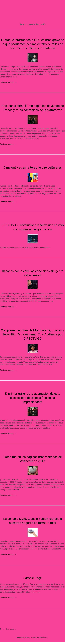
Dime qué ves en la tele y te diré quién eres (32, 167)
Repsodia (20, 638)
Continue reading (8, 82)
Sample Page (32, 578)
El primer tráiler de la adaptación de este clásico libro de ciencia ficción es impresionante (32, 398)
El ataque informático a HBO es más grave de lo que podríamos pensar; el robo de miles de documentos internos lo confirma (32, 44)
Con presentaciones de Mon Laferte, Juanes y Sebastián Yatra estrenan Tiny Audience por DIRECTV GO (32, 334)
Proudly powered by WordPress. (36, 638)
